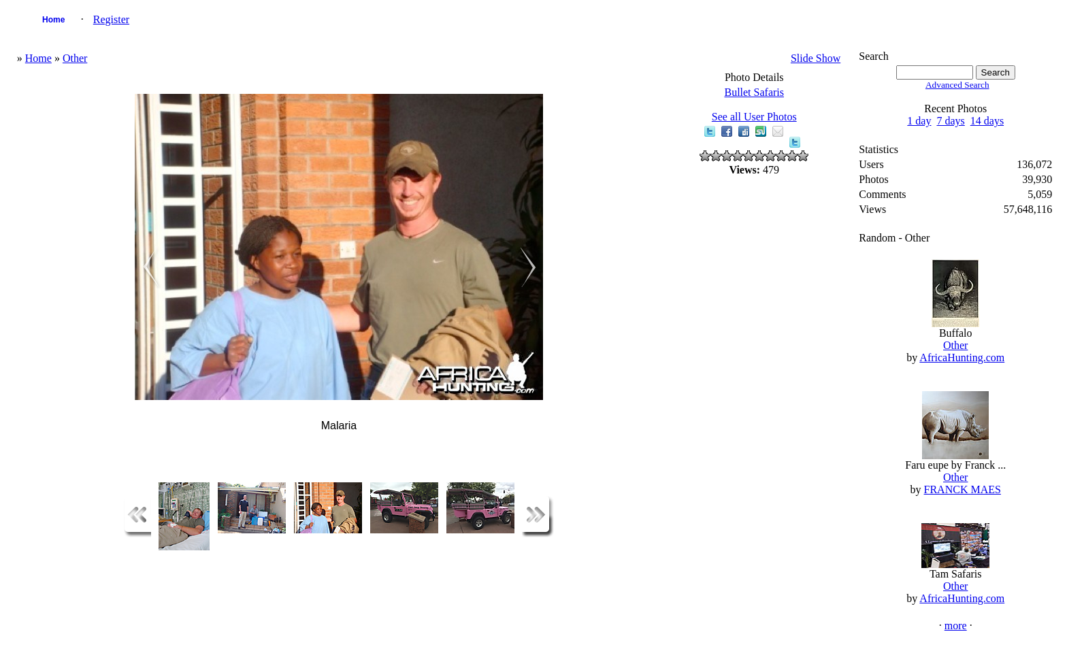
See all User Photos (754, 116)
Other (75, 58)
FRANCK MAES (962, 489)
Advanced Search (957, 85)
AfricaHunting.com (961, 357)
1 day (919, 121)
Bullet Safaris (754, 92)
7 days (950, 121)
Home (53, 19)
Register (111, 19)
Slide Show (815, 58)
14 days (987, 121)
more (956, 625)
